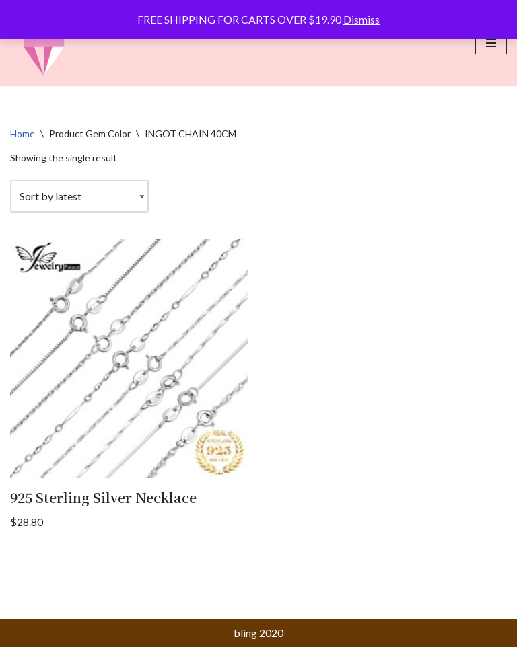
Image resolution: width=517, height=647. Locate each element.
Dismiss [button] (361, 19)
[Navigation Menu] (491, 43)
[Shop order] (79, 196)
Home (22, 133)
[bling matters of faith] (43, 43)
